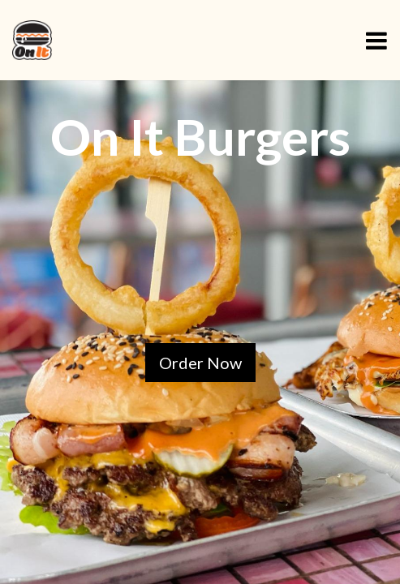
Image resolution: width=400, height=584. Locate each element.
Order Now (200, 362)
